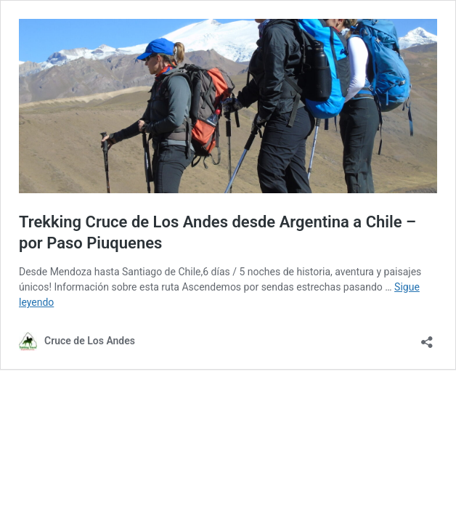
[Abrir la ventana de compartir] (427, 337)
